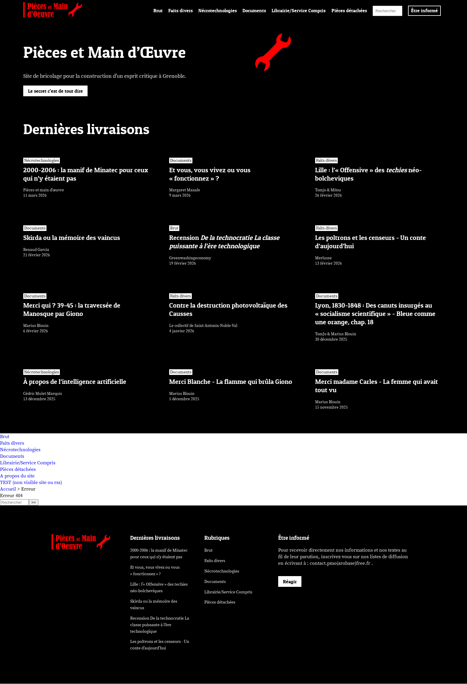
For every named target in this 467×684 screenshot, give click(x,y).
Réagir (290, 582)
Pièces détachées (349, 10)
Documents (254, 10)
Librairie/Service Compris (299, 10)
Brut (158, 10)
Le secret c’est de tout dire (55, 91)
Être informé (424, 10)
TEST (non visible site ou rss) (31, 483)
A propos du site (17, 476)
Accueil (8, 489)
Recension (159, 625)
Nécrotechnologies (217, 10)
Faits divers (180, 10)
